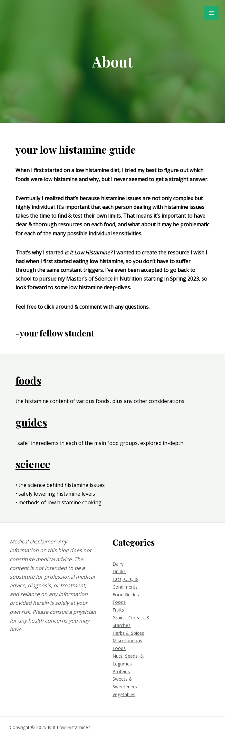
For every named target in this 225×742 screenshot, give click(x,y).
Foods (119, 602)
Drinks (119, 571)
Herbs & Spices (128, 633)
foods (28, 380)
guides (31, 422)
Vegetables (124, 694)
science (33, 464)
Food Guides (126, 595)
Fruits (118, 610)
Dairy (118, 564)
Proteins (121, 671)
